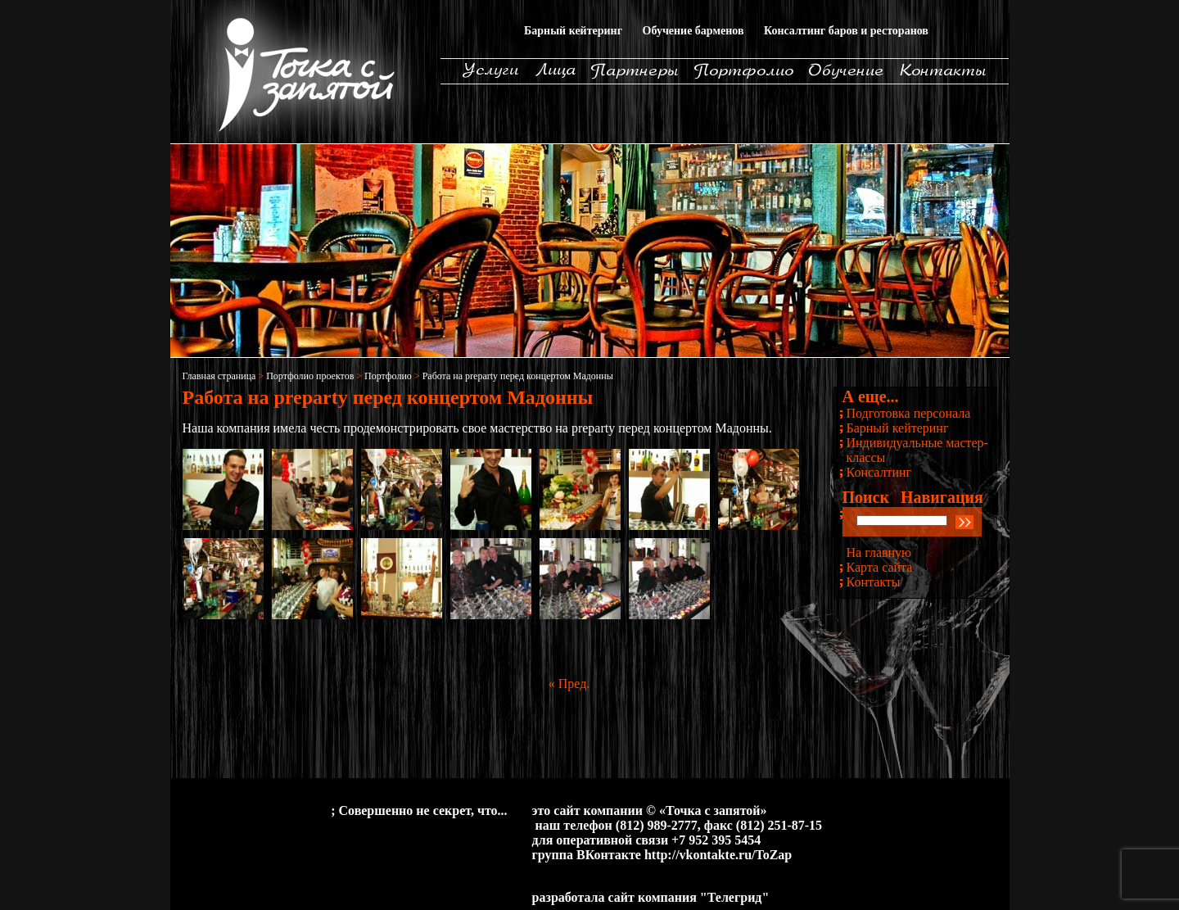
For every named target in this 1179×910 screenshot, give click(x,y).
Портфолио (388, 376)
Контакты (874, 582)
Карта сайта (880, 567)
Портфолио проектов (310, 376)
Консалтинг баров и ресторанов (846, 31)
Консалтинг (879, 472)
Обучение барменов (693, 31)
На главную (879, 552)
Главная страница (219, 376)
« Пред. (569, 683)
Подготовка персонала (909, 413)
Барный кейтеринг (573, 31)
